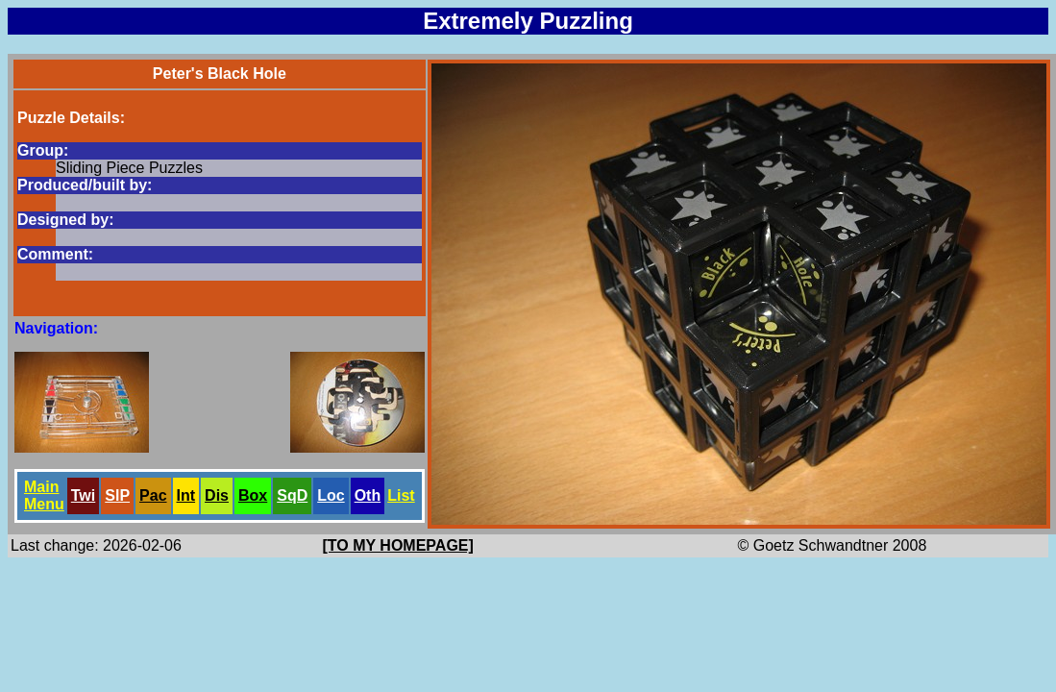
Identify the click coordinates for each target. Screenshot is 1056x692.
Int (186, 495)
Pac (152, 495)
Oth (368, 495)
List (400, 495)
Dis (217, 495)
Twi (83, 495)
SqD (292, 495)
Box (252, 495)
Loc (330, 495)
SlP (117, 495)
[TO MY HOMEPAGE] (398, 545)
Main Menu (44, 495)
